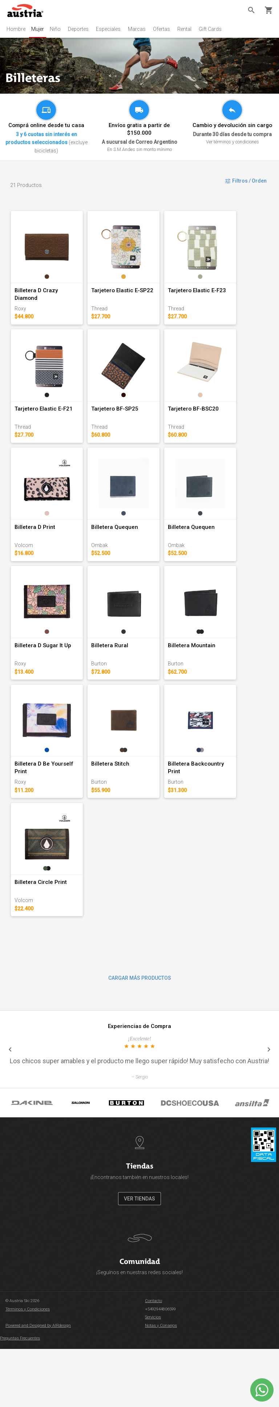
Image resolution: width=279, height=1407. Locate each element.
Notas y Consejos (161, 1383)
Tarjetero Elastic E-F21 (44, 428)
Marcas (140, 29)
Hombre (16, 29)
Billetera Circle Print (41, 940)
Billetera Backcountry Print (223, 812)
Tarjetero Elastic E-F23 (217, 300)
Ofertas (164, 29)
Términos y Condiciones (27, 1367)
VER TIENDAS (139, 1257)
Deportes (81, 29)
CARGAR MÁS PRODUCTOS (139, 1036)
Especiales (111, 29)
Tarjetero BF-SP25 (125, 428)
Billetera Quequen (124, 555)
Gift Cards (213, 29)
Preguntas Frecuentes (20, 1396)
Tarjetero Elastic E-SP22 (132, 300)
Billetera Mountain (211, 684)
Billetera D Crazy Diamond (48, 300)
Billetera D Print (35, 555)
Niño (58, 29)
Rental (187, 29)
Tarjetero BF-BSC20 (213, 428)
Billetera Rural (119, 684)
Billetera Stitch (120, 812)
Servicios (153, 1375)
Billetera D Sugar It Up (43, 684)
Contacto (153, 1359)
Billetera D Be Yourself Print (51, 812)
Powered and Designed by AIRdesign (38, 1383)
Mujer (39, 29)
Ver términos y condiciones (232, 141)
